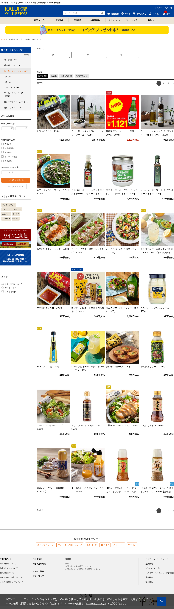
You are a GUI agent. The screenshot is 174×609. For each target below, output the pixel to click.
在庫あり (8, 144)
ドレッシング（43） (12, 87)
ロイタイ (15, 214)
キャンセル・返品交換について (12, 577)
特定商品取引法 (39, 564)
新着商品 (59, 20)
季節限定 (78, 20)
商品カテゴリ (40, 20)
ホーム (3, 39)
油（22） (8, 77)
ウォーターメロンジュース (12, 209)
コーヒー (21, 20)
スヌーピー (6, 219)
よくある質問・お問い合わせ (11, 582)
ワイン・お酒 (131, 20)
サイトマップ (38, 576)
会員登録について (7, 573)
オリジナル (113, 20)
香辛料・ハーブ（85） (13, 65)
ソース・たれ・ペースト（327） (14, 94)
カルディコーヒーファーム (156, 559)
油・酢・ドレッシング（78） (16, 71)
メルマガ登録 (38, 571)
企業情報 (149, 564)
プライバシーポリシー (154, 568)
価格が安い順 (66, 76)
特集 (150, 20)
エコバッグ (6, 214)
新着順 (54, 76)
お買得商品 (95, 20)
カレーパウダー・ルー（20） (16, 102)
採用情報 (149, 582)
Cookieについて (95, 603)
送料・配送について (13, 284)
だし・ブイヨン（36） (13, 108)
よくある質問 (10, 292)
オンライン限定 (11, 156)
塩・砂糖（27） (11, 60)
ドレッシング (122, 55)
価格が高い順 (81, 76)
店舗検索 (149, 577)
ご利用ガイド (10, 288)
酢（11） (8, 82)
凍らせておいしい (8, 205)
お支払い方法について (9, 568)
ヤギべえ (15, 219)
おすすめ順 (42, 76)
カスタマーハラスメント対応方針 (159, 573)
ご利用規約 (37, 559)
